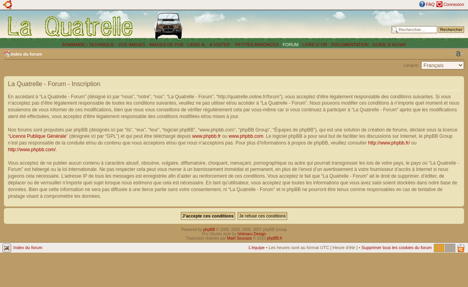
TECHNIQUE (101, 44)
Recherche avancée (444, 35)
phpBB (209, 229)
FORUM (290, 44)
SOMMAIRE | (75, 44)
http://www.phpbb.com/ (32, 149)
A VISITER (220, 44)
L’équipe (257, 247)
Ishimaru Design (252, 234)
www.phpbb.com (245, 136)
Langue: (411, 65)
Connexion (453, 4)
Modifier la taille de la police (458, 53)
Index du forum (26, 54)
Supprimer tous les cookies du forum (396, 247)
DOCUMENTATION (350, 44)
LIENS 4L (197, 44)
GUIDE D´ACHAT (390, 44)
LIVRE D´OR (315, 44)
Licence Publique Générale (37, 136)
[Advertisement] (294, 26)
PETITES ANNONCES (256, 44)
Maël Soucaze (239, 238)
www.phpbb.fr (206, 136)
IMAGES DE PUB (166, 44)
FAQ (430, 4)
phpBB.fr (274, 238)
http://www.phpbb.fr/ (389, 143)
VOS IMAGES (131, 44)
